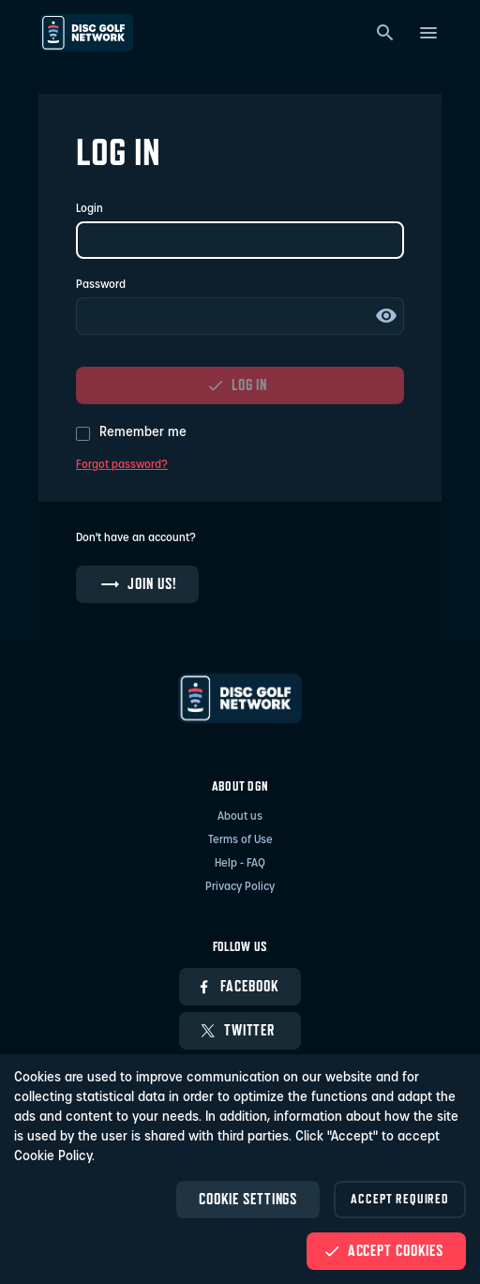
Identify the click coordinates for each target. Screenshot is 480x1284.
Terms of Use (240, 840)
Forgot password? (122, 465)
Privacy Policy (240, 887)
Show (386, 316)
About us (240, 817)
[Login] (240, 240)
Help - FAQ (240, 863)
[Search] (385, 33)
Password (101, 285)
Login (89, 209)
